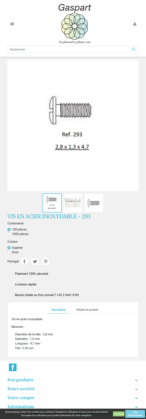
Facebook (13, 367)
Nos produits (20, 380)
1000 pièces (20, 234)
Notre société (20, 389)
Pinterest (45, 261)
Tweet (35, 261)
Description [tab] (59, 309)
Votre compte (20, 397)
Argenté (17, 247)
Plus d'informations (135, 414)
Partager (24, 261)
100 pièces (19, 229)
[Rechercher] (73, 49)
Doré (15, 252)
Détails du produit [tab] (87, 309)
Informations (20, 406)
